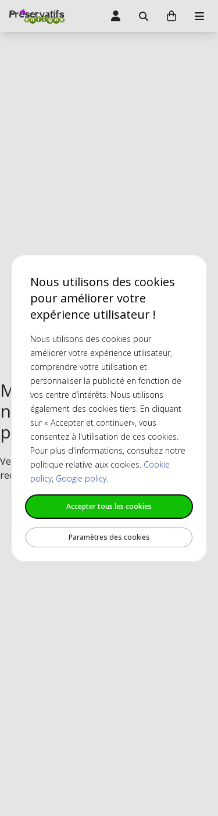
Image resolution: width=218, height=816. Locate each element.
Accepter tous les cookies (109, 506)
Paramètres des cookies (109, 537)
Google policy (81, 478)
